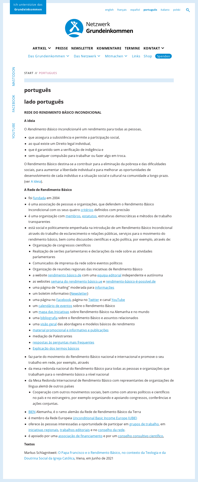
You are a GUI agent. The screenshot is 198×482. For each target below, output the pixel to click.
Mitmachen (114, 56)
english (109, 9)
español (135, 9)
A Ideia (36, 181)
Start (29, 73)
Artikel (39, 48)
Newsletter (82, 48)
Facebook (13, 103)
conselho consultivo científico (140, 436)
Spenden (163, 56)
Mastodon (13, 76)
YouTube (13, 131)
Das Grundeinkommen (46, 56)
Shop (148, 56)
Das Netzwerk (85, 56)
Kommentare (109, 48)
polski (176, 9)
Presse (62, 48)
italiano (165, 9)
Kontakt (152, 48)
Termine (132, 48)
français (122, 9)
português (150, 9)
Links (136, 56)
